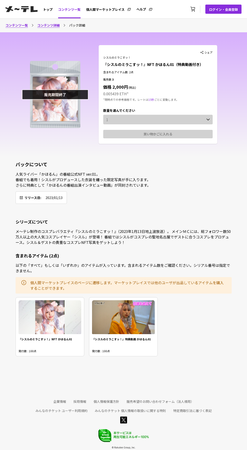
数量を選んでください (119, 110)
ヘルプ (141, 9)
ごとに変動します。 (166, 99)
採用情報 (79, 401)
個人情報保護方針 (106, 401)
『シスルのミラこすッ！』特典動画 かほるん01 (121, 339)
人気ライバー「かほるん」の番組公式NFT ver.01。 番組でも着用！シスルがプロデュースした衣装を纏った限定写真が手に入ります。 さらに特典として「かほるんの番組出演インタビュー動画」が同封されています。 (83, 179)
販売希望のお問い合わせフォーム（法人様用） (160, 401)
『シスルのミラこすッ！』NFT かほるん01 (45, 339)
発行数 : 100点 (27, 351)
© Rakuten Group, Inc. (124, 447)
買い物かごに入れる (158, 134)
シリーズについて (32, 222)
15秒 (151, 99)
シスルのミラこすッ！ (117, 57)
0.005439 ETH (115, 93)
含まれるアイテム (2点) (37, 256)
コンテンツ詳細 (48, 25)
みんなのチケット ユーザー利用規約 (61, 410)
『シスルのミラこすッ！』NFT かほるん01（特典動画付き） (153, 64)
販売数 (107, 79)
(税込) (132, 87)
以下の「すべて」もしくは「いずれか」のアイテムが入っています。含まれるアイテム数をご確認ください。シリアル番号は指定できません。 (123, 267)
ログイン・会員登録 (223, 9)
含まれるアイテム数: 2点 (118, 72)
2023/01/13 (54, 197)
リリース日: (32, 197)
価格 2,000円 (115, 87)
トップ (48, 9)
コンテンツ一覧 (69, 9)
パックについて (31, 164)
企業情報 (59, 401)
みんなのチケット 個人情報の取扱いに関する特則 (130, 410)
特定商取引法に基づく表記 (192, 410)
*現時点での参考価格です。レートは (125, 99)
